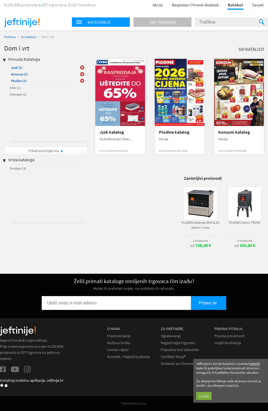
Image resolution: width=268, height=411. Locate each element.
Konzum (19, 74)
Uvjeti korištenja (227, 343)
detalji (254, 363)
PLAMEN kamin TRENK (244, 222)
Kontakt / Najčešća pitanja (128, 356)
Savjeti (258, 4)
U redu (204, 396)
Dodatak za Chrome (177, 363)
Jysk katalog (111, 132)
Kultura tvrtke (118, 343)
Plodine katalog (174, 132)
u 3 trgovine (200, 241)
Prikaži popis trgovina (43, 151)
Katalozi (235, 4)
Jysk (16, 67)
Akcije (158, 4)
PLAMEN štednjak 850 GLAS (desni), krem (200, 225)
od (200, 245)
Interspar (18, 94)
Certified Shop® (173, 356)
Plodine (19, 81)
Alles (15, 88)
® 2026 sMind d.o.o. (134, 403)
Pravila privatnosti (229, 336)
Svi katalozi (28, 37)
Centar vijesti (117, 349)
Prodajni (18, 168)
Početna (10, 37)
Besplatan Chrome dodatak (195, 4)
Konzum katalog (234, 132)
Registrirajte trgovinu (178, 343)
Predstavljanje (119, 336)
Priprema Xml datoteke (180, 349)
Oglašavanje (171, 336)
